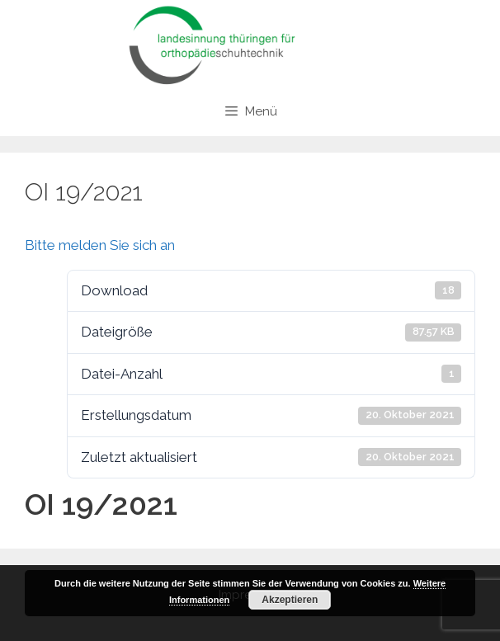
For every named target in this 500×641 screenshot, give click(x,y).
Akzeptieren (290, 600)
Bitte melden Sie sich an (100, 245)
